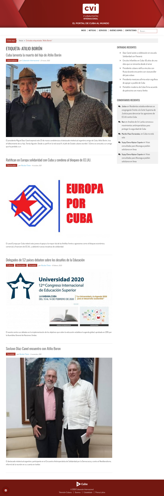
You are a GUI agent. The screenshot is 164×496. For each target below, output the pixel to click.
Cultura (10, 265)
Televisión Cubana (65, 492)
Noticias (92, 30)
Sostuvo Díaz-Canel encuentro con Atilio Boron (33, 348)
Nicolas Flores (26, 165)
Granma (77, 492)
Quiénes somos (116, 30)
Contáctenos (131, 30)
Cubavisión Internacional (30, 60)
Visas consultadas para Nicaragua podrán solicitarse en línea (136, 146)
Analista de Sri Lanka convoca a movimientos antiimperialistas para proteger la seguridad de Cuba (137, 125)
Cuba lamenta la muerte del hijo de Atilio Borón (33, 55)
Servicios (103, 30)
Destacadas (11, 165)
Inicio (83, 30)
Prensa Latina (100, 492)
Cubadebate (88, 492)
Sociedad (32, 265)
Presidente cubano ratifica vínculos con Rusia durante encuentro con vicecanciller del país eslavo (139, 72)
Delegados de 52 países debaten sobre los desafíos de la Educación (45, 259)
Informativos (12, 60)
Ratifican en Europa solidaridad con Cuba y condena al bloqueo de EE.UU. (48, 159)
